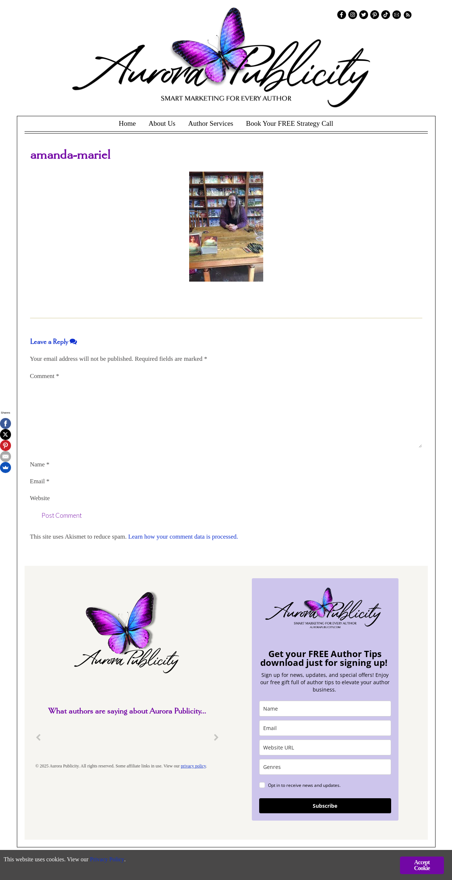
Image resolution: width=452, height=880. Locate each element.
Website (40, 498)
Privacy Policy (114, 860)
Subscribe (325, 805)
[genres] (325, 767)
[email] (325, 728)
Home (127, 123)
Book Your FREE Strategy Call (289, 123)
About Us (161, 123)
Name (39, 464)
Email (39, 481)
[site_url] (325, 747)
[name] (325, 708)
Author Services (210, 123)
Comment (44, 376)
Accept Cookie (422, 865)
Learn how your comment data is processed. (183, 536)
